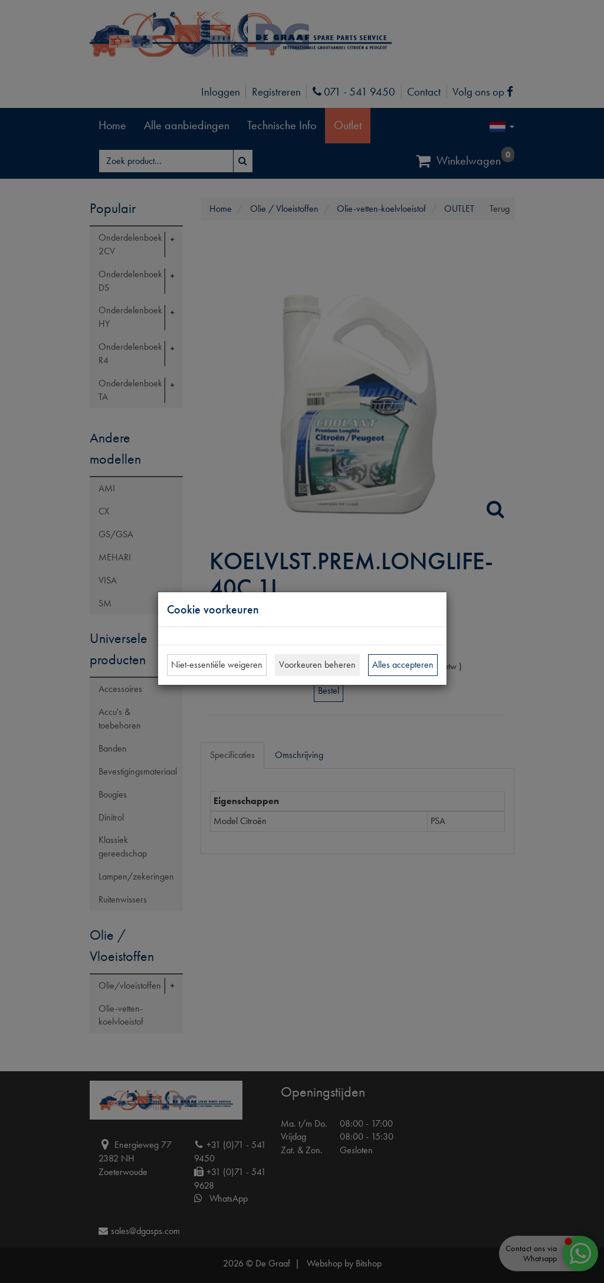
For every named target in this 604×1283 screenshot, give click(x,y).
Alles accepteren (403, 664)
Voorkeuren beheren (317, 664)
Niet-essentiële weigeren (216, 664)
